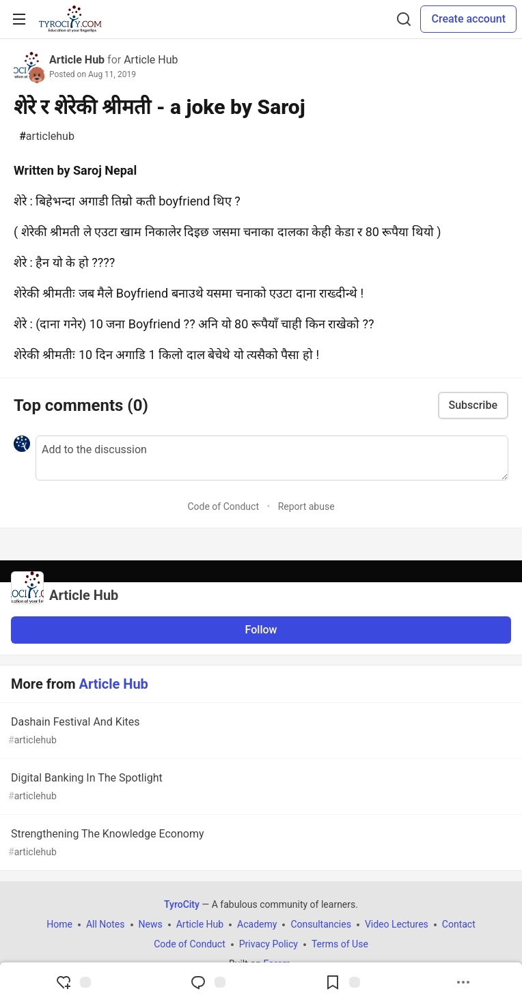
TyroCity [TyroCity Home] (182, 904)
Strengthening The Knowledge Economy (259, 843)
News (151, 924)
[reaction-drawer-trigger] (73, 982)
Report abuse (306, 506)
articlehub (46, 136)
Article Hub (77, 59)
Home (59, 924)
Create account (468, 18)
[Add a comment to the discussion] (272, 458)
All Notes (105, 924)
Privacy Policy (268, 944)
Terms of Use (340, 944)
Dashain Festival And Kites (259, 731)
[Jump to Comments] (207, 982)
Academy (257, 924)
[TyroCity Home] (70, 19)
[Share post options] (463, 982)
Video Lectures (396, 924)
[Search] (403, 19)
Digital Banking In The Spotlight (259, 787)
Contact (459, 924)
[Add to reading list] (342, 982)
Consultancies (320, 924)
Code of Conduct (223, 506)
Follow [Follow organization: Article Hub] (261, 629)
